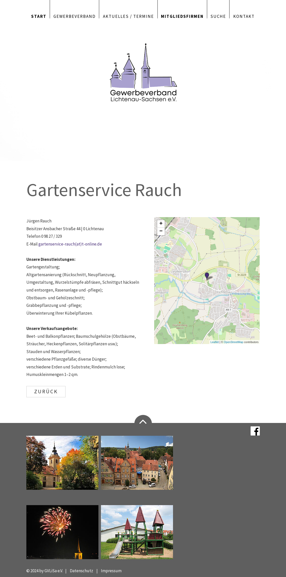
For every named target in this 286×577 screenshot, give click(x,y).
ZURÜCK (46, 391)
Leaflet (214, 342)
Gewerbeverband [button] (74, 16)
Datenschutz (81, 570)
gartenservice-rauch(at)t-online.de (70, 244)
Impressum (111, 570)
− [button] (161, 231)
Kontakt (244, 16)
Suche (218, 16)
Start (38, 16)
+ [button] (161, 224)
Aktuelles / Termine (128, 16)
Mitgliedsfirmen (182, 16)
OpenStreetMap (233, 342)
